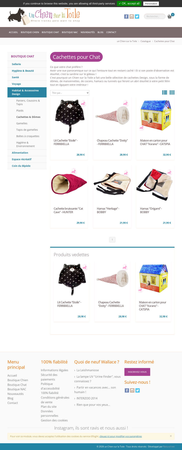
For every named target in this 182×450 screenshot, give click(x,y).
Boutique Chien (30, 32)
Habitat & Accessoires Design (25, 92)
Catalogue (146, 41)
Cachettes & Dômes (28, 117)
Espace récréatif (21, 159)
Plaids (19, 110)
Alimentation (20, 152)
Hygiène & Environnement (25, 144)
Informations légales (54, 370)
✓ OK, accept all (129, 3)
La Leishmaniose (88, 370)
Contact (111, 32)
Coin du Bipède (21, 165)
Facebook (126, 16)
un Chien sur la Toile (127, 41)
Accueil (13, 32)
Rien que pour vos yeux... (93, 405)
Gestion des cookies (54, 420)
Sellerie (16, 64)
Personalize (151, 3)
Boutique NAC (70, 32)
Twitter (137, 16)
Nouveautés (88, 32)
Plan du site (49, 407)
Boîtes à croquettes (27, 136)
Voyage (16, 84)
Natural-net (169, 446)
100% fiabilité (49, 393)
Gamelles (21, 123)
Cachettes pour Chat (164, 41)
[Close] (171, 436)
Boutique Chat (50, 32)
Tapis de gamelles (27, 129)
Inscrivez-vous (137, 372)
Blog (100, 32)
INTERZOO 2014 (87, 398)
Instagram (132, 16)
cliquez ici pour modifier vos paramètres (121, 436)
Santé (15, 77)
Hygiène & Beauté (23, 70)
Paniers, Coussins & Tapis (28, 102)
